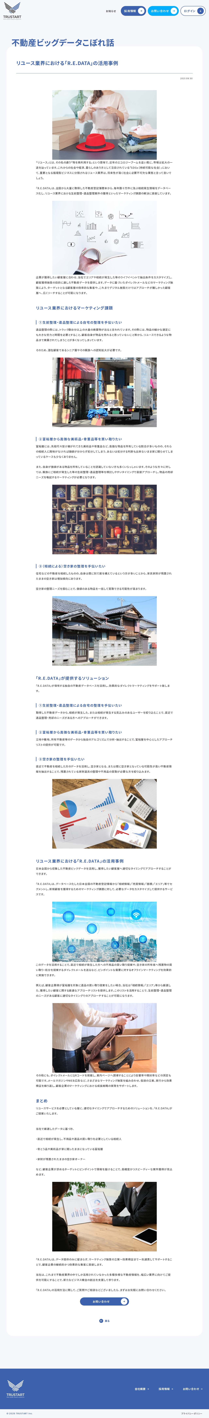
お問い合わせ (160, 11)
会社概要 (140, 1389)
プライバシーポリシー (191, 1413)
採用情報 (130, 11)
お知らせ (111, 11)
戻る (107, 1320)
